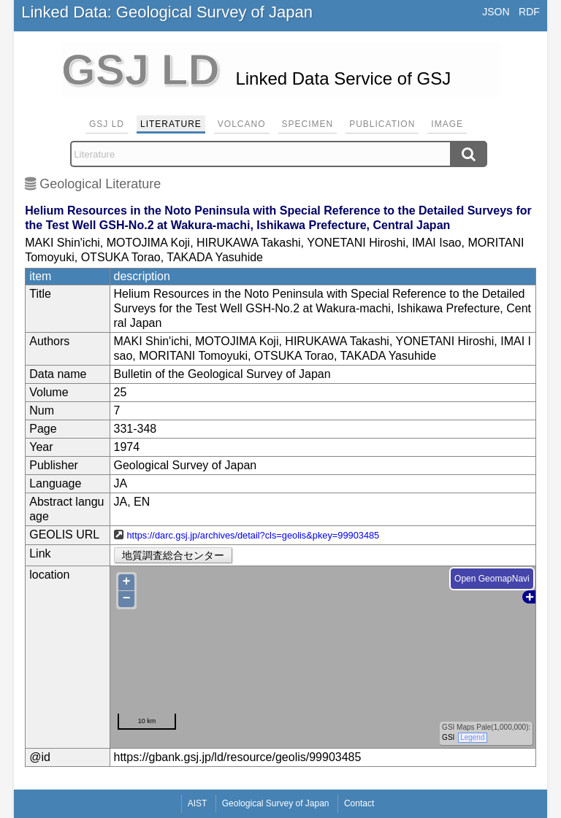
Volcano (242, 124)
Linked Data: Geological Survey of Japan (167, 12)
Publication (382, 124)
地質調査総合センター (173, 555)
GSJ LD (106, 124)
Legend (472, 737)
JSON (495, 12)
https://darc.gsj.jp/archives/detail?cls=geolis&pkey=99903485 (253, 535)
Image (447, 124)
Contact (359, 803)
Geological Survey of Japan (275, 803)
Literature (171, 124)
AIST (197, 803)
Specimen (308, 124)
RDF (529, 12)
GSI (448, 737)
